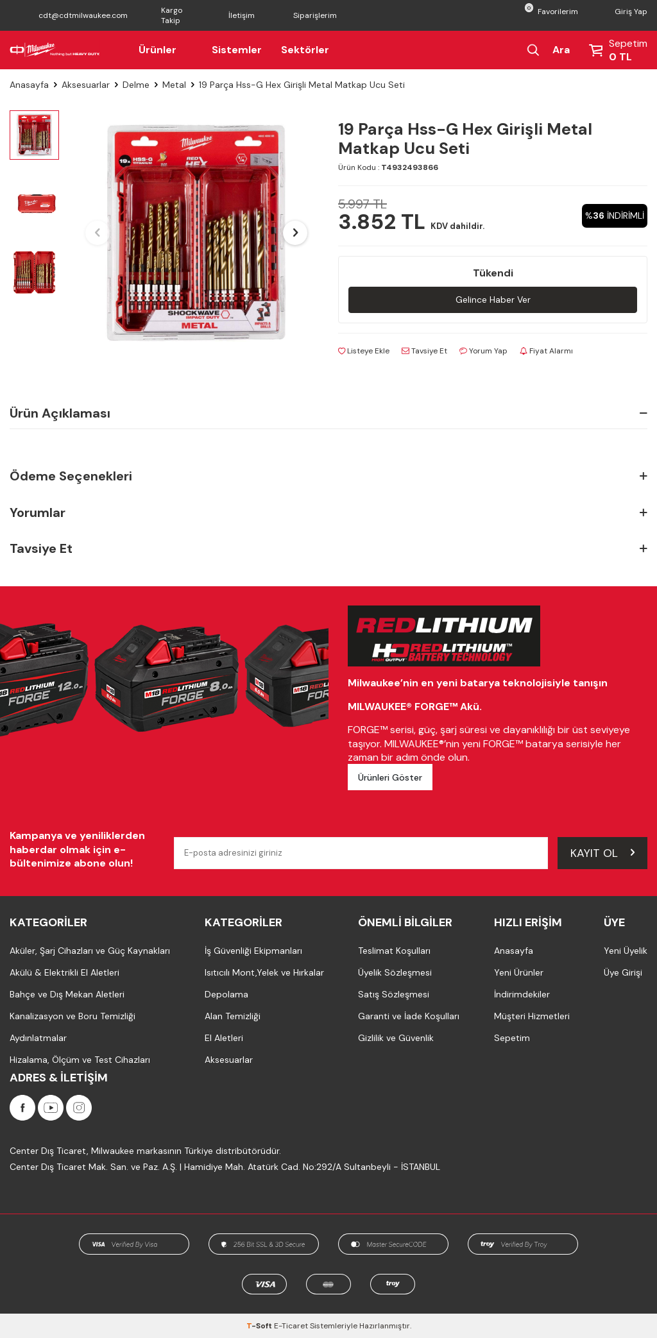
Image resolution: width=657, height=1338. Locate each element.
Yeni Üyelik (625, 950)
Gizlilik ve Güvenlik (396, 1038)
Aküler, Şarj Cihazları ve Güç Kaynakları (90, 950)
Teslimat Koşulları (394, 950)
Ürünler (165, 49)
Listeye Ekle (363, 351)
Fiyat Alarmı (546, 351)
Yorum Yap (483, 351)
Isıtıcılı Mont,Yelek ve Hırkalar (264, 972)
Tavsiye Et (424, 351)
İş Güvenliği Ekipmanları (253, 950)
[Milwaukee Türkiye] (55, 50)
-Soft (260, 1326)
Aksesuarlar (86, 84)
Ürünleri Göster (390, 777)
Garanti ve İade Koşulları (408, 1016)
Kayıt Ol (602, 852)
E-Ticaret (291, 1326)
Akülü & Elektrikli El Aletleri (64, 972)
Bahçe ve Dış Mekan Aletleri (67, 994)
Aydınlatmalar (38, 1038)
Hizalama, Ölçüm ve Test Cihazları (80, 1059)
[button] (97, 233)
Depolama (226, 994)
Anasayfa (29, 84)
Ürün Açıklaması (328, 413)
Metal (174, 84)
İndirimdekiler (522, 994)
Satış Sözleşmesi (393, 994)
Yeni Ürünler (518, 972)
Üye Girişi (623, 972)
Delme (136, 84)
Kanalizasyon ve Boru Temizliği (72, 1016)
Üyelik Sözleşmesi (395, 972)
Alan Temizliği (232, 1016)
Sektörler (305, 49)
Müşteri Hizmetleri (532, 1016)
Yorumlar (328, 512)
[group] (196, 232)
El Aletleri (224, 1038)
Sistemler (237, 49)
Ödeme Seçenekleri (328, 476)
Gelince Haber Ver (493, 299)
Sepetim (512, 1038)
